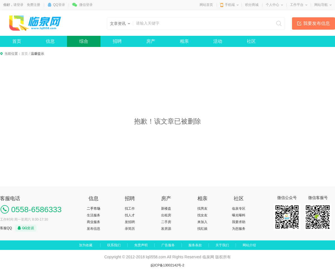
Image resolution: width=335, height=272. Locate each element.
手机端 (230, 5)
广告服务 (168, 245)
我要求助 (238, 222)
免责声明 (141, 245)
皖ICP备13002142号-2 (167, 265)
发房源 (166, 229)
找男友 (202, 208)
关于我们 (222, 245)
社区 (251, 41)
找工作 (130, 208)
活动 (217, 41)
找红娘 (202, 229)
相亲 (184, 41)
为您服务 (238, 229)
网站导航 (321, 5)
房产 (150, 41)
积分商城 (252, 5)
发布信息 (93, 229)
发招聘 (130, 222)
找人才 (130, 215)
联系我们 (114, 245)
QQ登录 (59, 5)
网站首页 (206, 5)
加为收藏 (85, 245)
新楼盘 (166, 208)
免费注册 (33, 5)
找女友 (202, 215)
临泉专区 (238, 208)
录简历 (130, 229)
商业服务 (93, 222)
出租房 (166, 215)
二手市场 (93, 208)
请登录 (18, 5)
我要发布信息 (316, 23)
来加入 (202, 222)
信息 (50, 41)
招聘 (117, 41)
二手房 (166, 222)
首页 (16, 41)
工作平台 (296, 5)
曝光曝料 (238, 215)
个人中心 (272, 5)
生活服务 (93, 215)
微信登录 (86, 5)
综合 (83, 41)
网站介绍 (249, 245)
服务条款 (195, 245)
